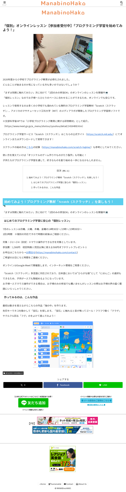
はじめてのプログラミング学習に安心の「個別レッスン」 (60, 182)
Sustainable (55, 484)
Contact (68, 484)
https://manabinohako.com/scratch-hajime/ (66, 147)
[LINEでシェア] (103, 385)
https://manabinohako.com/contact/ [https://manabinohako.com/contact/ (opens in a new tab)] (56, 252)
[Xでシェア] (23, 385)
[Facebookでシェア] (63, 385)
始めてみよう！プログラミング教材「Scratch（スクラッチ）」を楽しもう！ (64, 177)
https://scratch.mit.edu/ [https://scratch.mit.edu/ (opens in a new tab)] (100, 134)
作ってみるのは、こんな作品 (46, 187)
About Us (81, 484)
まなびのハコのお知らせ (13, 373)
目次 (59, 170)
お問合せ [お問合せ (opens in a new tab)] (30, 252)
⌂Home (42, 484)
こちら (29, 147)
